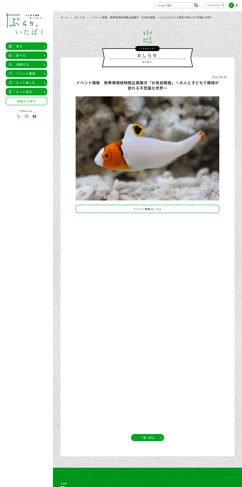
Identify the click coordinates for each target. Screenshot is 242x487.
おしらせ (80, 17)
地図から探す (26, 101)
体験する (17, 64)
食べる (16, 55)
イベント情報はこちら (147, 209)
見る (14, 46)
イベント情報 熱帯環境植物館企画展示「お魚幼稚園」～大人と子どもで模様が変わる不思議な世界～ (152, 17)
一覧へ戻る (147, 437)
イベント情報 (20, 73)
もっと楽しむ (20, 82)
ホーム (64, 17)
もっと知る (19, 91)
